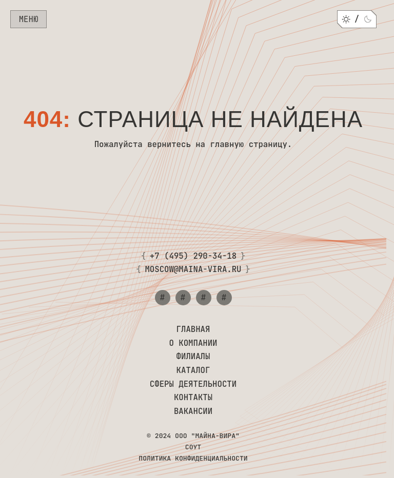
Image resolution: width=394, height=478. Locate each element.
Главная (193, 330)
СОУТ (193, 447)
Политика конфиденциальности (193, 458)
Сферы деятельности (193, 384)
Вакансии (193, 412)
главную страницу (248, 144)
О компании (193, 343)
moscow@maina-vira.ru (193, 270)
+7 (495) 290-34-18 (193, 256)
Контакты (193, 398)
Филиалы (193, 357)
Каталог (193, 371)
